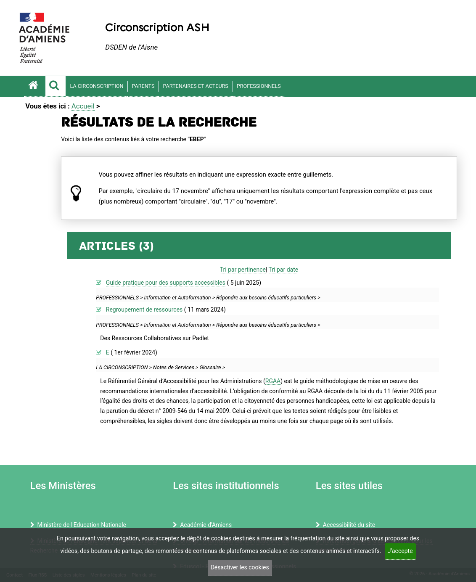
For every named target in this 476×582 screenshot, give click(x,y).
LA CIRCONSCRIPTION (97, 86)
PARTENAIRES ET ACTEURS (195, 86)
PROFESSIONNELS (259, 86)
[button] (55, 86)
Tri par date (284, 269)
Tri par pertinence (243, 269)
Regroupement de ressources (144, 309)
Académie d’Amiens (202, 524)
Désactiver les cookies (240, 567)
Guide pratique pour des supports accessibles (165, 282)
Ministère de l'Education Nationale (78, 524)
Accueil (83, 106)
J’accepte (400, 551)
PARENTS (143, 86)
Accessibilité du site (345, 524)
